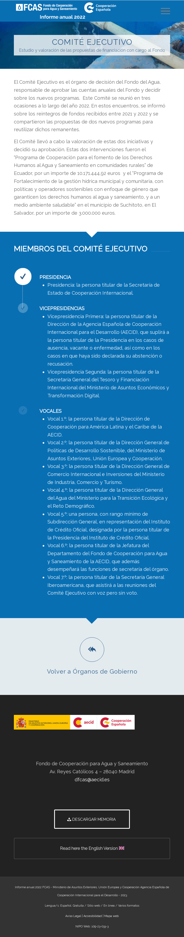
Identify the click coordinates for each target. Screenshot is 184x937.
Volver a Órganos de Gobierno (92, 671)
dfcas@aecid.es (92, 779)
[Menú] (162, 11)
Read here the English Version (115, 851)
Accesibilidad (92, 916)
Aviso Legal (73, 916)
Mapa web (111, 916)
